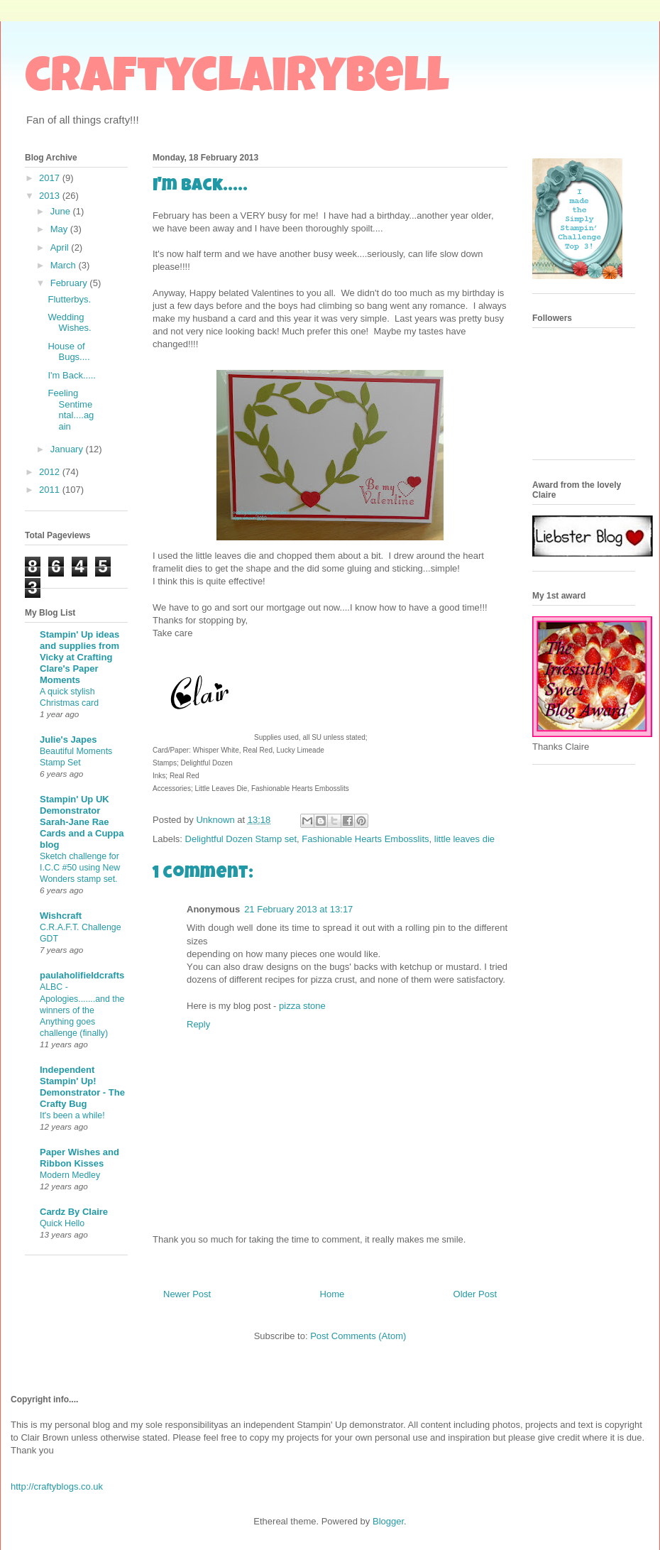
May (60, 229)
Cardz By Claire (74, 1211)
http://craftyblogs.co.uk (57, 1486)
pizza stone (302, 1005)
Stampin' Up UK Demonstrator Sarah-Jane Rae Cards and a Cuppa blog (81, 822)
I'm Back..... (72, 375)
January (68, 449)
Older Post (475, 1294)
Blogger (388, 1521)
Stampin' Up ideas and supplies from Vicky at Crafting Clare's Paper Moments (79, 657)
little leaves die (464, 839)
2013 (50, 195)
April (61, 247)
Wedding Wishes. (69, 323)
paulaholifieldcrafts (82, 975)
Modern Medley (70, 1175)
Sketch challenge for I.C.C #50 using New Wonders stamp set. (80, 867)
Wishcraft (61, 915)
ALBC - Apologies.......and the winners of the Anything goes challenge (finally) (82, 1009)
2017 (50, 178)
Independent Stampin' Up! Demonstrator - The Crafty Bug (82, 1086)
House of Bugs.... (68, 352)
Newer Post (187, 1294)
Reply (198, 1024)
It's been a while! (72, 1115)
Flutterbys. (69, 299)
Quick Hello (62, 1223)
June (61, 211)
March (64, 265)
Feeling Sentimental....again (71, 410)
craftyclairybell (237, 81)
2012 (50, 471)
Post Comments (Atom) (358, 1336)
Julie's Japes (68, 739)
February (70, 283)
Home (332, 1294)
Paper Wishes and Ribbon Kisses (79, 1158)
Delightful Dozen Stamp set (241, 839)
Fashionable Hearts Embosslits (365, 839)
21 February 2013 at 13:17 (298, 909)
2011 (50, 489)
